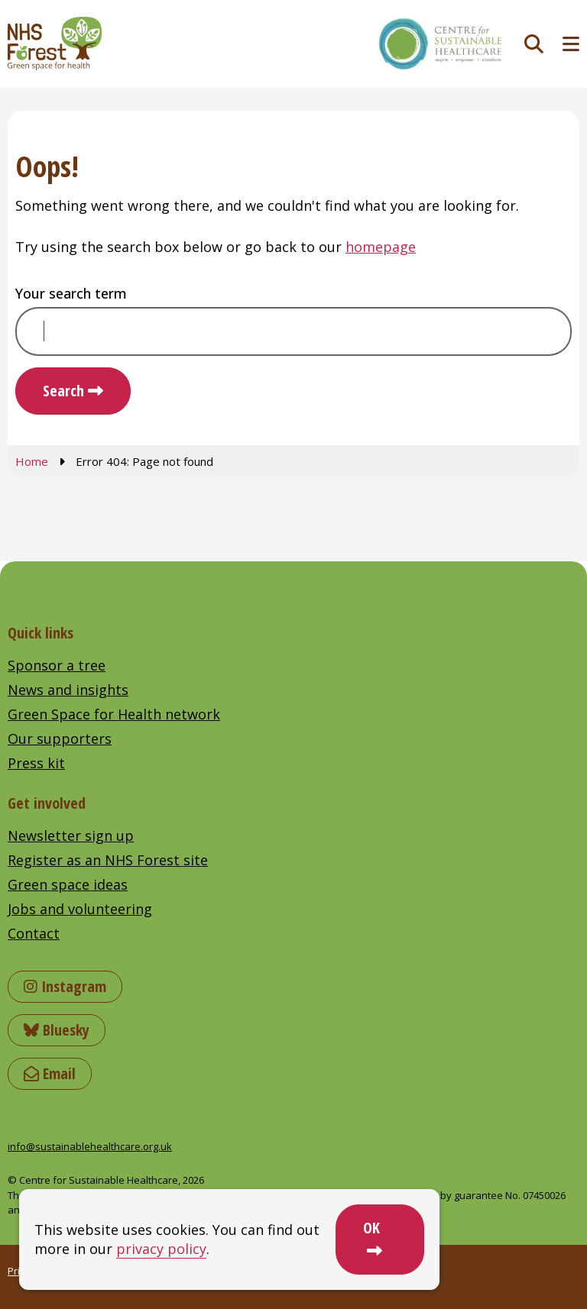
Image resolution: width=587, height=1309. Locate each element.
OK (371, 1227)
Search (63, 390)
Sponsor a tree (56, 665)
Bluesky (56, 1030)
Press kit (36, 763)
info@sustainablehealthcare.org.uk (90, 1146)
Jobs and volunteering (80, 909)
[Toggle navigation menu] (571, 44)
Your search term (71, 293)
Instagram (65, 986)
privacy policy (161, 1249)
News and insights (68, 689)
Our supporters (60, 738)
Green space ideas (68, 884)
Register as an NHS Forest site (108, 860)
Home (31, 461)
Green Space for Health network (114, 714)
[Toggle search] (533, 44)
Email (50, 1073)
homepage (380, 247)
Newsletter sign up (71, 835)
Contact (34, 933)
